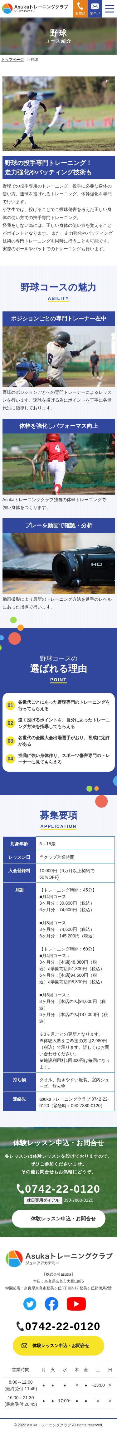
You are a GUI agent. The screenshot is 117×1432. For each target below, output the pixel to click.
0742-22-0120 (62, 1189)
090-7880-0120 (78, 1200)
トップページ (12, 59)
